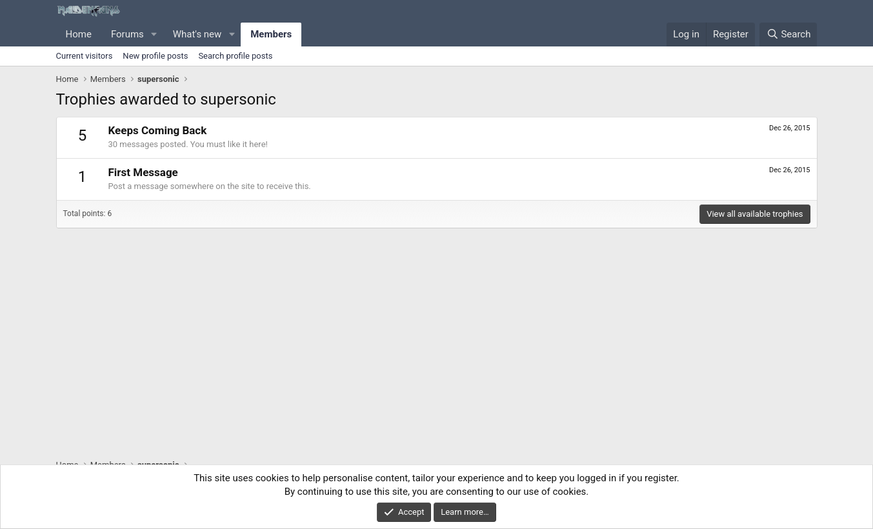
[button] (154, 34)
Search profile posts (235, 56)
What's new (197, 34)
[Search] (788, 34)
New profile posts (155, 56)
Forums (127, 34)
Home (79, 34)
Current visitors (84, 56)
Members (271, 34)
